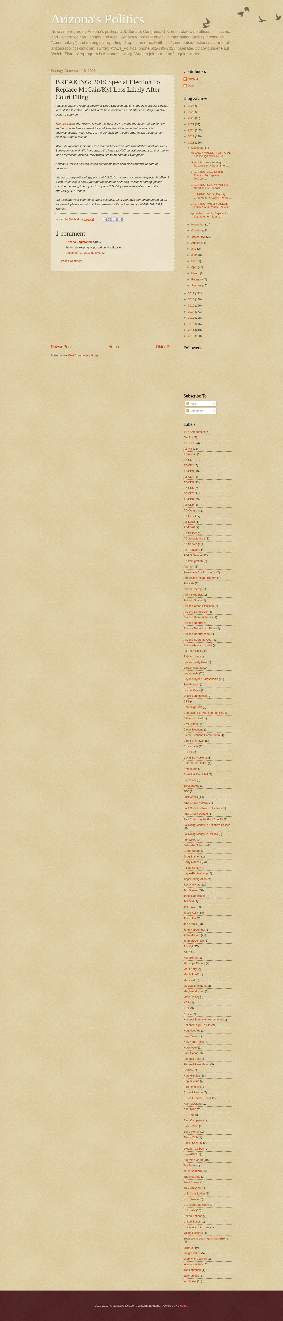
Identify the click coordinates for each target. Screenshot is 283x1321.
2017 (191, 293)
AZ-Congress (192, 510)
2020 (191, 130)
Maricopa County (194, 963)
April (194, 267)
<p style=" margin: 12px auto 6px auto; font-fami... (209, 215)
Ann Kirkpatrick (193, 594)
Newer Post (61, 346)
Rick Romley (191, 1086)
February (197, 279)
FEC (186, 791)
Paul (191, 85)
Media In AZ (191, 974)
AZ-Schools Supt (194, 538)
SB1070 (189, 1115)
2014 (191, 311)
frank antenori (192, 1270)
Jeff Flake (190, 907)
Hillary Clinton (192, 867)
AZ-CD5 (189, 482)
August (196, 242)
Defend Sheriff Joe (195, 763)
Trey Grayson (192, 1188)
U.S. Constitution (194, 1193)
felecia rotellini (193, 1264)
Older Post (165, 346)
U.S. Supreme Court (196, 1204)
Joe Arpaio (190, 923)
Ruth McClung (193, 1103)
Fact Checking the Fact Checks (203, 819)
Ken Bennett (191, 957)
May (194, 261)
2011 (191, 330)
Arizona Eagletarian (78, 242)
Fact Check (191, 797)
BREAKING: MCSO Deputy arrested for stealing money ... (211, 196)
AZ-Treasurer (192, 549)
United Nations (193, 1216)
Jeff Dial (189, 901)
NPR (186, 1002)
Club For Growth (194, 740)
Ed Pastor (190, 780)
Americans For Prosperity (200, 572)
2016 (191, 299)
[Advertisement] (113, 307)
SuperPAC (190, 1154)
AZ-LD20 (189, 527)
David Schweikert (194, 757)
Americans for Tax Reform (200, 577)
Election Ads (191, 785)
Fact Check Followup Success (203, 808)
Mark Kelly (190, 969)
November (198, 224)
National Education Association (203, 1019)
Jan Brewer (191, 890)
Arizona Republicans (197, 634)
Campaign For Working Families (204, 712)
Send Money (191, 1131)
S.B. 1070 (190, 1109)
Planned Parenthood (196, 1064)
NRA (186, 1008)
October (196, 230)
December (198, 147)
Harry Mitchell (192, 862)
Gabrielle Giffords (195, 845)
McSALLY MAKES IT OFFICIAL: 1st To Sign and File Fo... (211, 154)
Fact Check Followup (197, 802)
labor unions (191, 1275)
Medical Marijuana (195, 985)
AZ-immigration (193, 561)
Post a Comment (71, 261)
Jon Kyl (188, 946)
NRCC (188, 1013)
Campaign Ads (193, 707)
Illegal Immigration (195, 879)
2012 (191, 324)
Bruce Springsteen (195, 695)
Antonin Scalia (193, 600)
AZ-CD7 (189, 493)
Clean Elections (193, 729)
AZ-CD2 (189, 465)
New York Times (194, 1041)
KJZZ (187, 952)
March (195, 273)
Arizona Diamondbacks (198, 617)
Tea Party (189, 1165)
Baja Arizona (191, 656)
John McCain (192, 935)
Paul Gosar (191, 1053)
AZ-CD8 (189, 499)
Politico (188, 1070)
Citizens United (193, 718)
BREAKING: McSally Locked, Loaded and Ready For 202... (211, 205)
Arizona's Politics (97, 19)
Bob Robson (191, 684)
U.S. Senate (191, 1199)
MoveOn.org (191, 997)
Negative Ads (192, 1030)
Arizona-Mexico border (198, 645)
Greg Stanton (192, 856)
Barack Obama (193, 667)
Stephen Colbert (194, 1148)
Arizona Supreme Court (198, 639)
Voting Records (193, 1232)
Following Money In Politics (201, 834)
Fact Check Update (196, 813)
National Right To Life (197, 1025)
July (194, 248)
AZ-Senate (190, 544)
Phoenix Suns (192, 1058)
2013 (191, 317)
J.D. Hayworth (192, 884)
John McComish (194, 940)
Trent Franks (192, 1182)
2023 (191, 112)
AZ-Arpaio (190, 454)
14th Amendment (194, 431)
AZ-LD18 (189, 521)
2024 (191, 106)
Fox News (190, 839)
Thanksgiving (192, 1176)
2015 (191, 305)
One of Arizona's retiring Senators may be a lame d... (210, 164)
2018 (191, 142)
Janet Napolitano (194, 895)
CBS (186, 701)
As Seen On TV (193, 651)
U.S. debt (189, 1210)
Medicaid (189, 980)
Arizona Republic (194, 623)
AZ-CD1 (189, 460)
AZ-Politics (190, 533)
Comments (194, 411)
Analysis (189, 583)
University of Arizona (196, 1227)
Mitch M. (193, 79)
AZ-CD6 (189, 488)
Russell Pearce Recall (197, 1098)
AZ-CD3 (189, 471)
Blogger (182, 1305)
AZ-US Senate (193, 555)
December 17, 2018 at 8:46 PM (85, 252)
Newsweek (190, 1047)
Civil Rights (191, 723)
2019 (191, 136)
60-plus (188, 437)
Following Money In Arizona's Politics (207, 825)
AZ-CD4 (189, 476)
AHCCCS (189, 443)
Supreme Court (193, 1160)
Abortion (189, 566)
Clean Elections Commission (202, 735)
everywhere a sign (195, 1258)
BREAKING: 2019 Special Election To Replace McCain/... (207, 175)
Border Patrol (192, 690)
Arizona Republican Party (200, 628)
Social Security (193, 1143)
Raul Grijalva (192, 1075)
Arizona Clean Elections (199, 606)
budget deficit (192, 1253)
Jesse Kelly (191, 912)
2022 (191, 118)
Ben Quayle (191, 673)
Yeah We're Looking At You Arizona (206, 1238)
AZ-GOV (189, 516)
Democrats (190, 768)
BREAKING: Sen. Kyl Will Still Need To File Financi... (209, 186)
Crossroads (191, 746)
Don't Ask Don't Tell (196, 774)
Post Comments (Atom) (83, 355)
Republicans (191, 1081)
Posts (191, 403)
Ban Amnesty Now (195, 662)
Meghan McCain (194, 991)
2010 (191, 336)
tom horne (190, 1281)
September (198, 236)
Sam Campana (193, 1120)
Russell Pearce (193, 1092)
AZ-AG (188, 448)
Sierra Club (191, 1137)
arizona (188, 1247)
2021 (191, 124)
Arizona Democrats (196, 611)
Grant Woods (192, 850)
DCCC (188, 752)
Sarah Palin (191, 1126)
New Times (191, 1036)
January (196, 285)
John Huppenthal (194, 929)
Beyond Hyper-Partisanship (201, 679)
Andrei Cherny (193, 589)
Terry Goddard (193, 1171)
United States (192, 1221)
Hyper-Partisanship (196, 873)
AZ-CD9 (189, 504)
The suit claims (65, 123)
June (194, 255)
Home (113, 346)
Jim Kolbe (190, 918)
